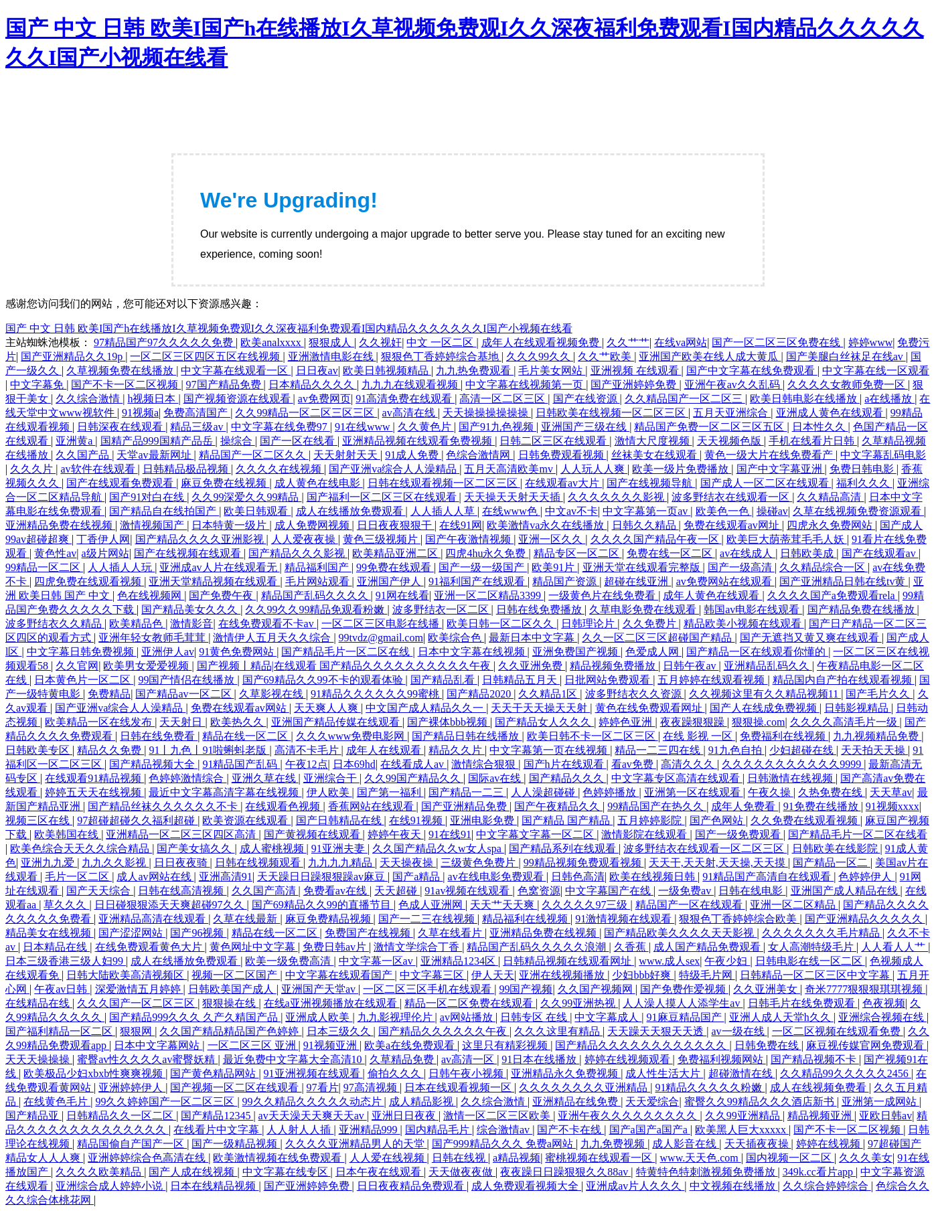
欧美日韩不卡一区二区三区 (592, 736)
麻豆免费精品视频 (329, 918)
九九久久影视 (115, 862)
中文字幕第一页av (646, 511)
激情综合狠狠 (484, 764)
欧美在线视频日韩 (653, 876)
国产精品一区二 (831, 862)
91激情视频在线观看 (624, 918)
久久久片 (33, 469)
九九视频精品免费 (877, 736)
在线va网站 (680, 342)
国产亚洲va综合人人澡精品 (394, 469)
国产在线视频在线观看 (189, 553)
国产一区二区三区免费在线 (777, 342)
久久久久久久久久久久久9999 (793, 764)
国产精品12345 (217, 1115)
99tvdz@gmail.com (381, 637)
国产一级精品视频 (235, 1143)
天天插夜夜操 (757, 1143)
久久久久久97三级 (586, 904)
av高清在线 (410, 412)
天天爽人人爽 (327, 708)
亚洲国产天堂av (319, 989)
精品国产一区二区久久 (254, 455)
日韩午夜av (690, 665)
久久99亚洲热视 (579, 1003)
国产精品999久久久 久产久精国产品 (195, 1017)
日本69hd (354, 764)
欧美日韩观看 (257, 511)
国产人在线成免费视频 (765, 708)
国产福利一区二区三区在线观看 (383, 497)
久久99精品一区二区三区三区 (306, 412)
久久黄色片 (426, 426)
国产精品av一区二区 (184, 694)
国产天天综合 (99, 890)
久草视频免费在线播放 (121, 370)
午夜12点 (306, 764)
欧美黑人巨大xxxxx (742, 1129)
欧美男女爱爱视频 (147, 665)
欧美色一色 (724, 511)
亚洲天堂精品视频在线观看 (214, 581)
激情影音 (191, 623)
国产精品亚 (33, 1115)
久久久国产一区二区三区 (137, 1003)
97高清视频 (371, 1087)
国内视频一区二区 (790, 1157)
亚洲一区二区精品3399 (489, 595)
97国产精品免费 (225, 384)
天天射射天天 (346, 455)
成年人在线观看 (385, 750)
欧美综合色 (456, 637)
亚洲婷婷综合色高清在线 (148, 1157)
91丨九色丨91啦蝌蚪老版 (209, 750)
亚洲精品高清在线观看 (153, 918)
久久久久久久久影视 (617, 497)
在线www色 (511, 511)
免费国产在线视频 (369, 933)
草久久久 (66, 904)
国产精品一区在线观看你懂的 (757, 651)
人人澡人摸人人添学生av (683, 1003)
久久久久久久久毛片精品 (822, 933)
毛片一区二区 (78, 876)
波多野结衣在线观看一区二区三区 (705, 848)
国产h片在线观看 (565, 764)
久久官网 (77, 665)
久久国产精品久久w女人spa (438, 848)
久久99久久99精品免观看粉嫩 (316, 609)
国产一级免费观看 (739, 834)
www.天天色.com (700, 1157)
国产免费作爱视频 (684, 989)
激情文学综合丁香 (418, 947)
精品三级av (198, 426)
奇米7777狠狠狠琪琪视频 (865, 989)
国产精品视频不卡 (815, 1059)
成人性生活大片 (664, 1073)
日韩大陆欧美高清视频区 (126, 975)
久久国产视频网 (596, 989)
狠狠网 (137, 1031)
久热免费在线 (831, 792)
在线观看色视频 (284, 806)
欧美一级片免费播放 (681, 469)
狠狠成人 (331, 342)
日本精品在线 (56, 947)
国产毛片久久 (879, 694)
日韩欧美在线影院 (836, 848)
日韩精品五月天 (521, 679)
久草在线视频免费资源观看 (858, 511)
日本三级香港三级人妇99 (65, 961)
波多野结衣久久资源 (634, 694)
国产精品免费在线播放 (862, 609)
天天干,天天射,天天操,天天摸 (718, 862)
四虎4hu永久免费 (486, 553)
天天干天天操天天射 (540, 708)
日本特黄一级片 (230, 525)
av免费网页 (324, 398)
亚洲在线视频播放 (563, 975)
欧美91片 (554, 567)
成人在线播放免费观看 (351, 511)
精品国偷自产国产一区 (132, 1143)
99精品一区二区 (44, 567)
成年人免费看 (744, 806)
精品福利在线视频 (526, 918)
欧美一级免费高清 (289, 961)
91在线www (364, 426)
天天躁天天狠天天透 (656, 1031)
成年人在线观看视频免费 (541, 342)
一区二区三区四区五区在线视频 (206, 356)
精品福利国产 (318, 567)
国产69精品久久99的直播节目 (323, 904)
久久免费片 (651, 623)
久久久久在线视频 (280, 469)
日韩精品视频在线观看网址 (568, 961)
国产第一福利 (390, 792)
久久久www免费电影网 (352, 736)
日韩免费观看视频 (562, 455)
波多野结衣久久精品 (54, 623)
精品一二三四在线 (659, 750)
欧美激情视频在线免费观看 (278, 1157)
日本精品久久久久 (312, 384)
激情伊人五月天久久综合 (273, 637)
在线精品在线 (38, 1003)
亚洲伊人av (167, 651)
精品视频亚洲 (820, 1115)
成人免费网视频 (313, 525)
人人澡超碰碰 (544, 792)
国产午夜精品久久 (558, 806)
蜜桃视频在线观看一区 (600, 1157)
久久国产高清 (265, 890)
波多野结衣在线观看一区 (732, 497)
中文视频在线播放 (734, 1186)
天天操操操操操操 (487, 412)
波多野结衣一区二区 (441, 609)
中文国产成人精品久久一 (426, 708)
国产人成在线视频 (193, 1172)
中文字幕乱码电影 (883, 455)
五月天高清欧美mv (509, 469)
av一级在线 (739, 1031)
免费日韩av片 (336, 947)
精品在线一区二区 (246, 736)
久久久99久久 (539, 356)
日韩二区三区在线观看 (554, 441)
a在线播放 (889, 398)
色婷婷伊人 (866, 876)
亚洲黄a (75, 441)
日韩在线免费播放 (540, 609)
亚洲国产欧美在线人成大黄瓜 (710, 356)
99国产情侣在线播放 (187, 679)
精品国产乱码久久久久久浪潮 (538, 947)
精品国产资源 (565, 581)
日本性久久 (820, 426)
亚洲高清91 (225, 876)
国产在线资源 (586, 398)
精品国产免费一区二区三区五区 (710, 426)
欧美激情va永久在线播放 (547, 525)
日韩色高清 (578, 876)
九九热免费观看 (475, 370)
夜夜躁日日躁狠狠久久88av (565, 1172)
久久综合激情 (89, 398)
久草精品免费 (403, 1059)
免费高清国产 (196, 412)
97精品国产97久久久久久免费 (165, 342)
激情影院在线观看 (645, 834)
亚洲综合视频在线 (882, 1017)
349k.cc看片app (819, 1172)
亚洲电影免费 (483, 820)
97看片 (323, 1087)
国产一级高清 (741, 567)
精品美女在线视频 (49, 933)
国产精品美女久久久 (190, 609)
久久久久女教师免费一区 (847, 384)
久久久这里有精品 (558, 1031)
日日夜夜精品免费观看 (412, 1186)
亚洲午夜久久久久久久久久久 (629, 1115)
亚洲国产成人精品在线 (846, 890)
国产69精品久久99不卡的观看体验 (324, 679)
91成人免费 (413, 455)
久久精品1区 (549, 694)
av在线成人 (747, 553)
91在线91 (449, 834)
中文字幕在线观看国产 (340, 975)
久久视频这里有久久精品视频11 (765, 694)
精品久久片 (456, 750)
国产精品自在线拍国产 (164, 511)
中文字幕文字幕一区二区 (536, 834)
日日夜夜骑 (182, 862)
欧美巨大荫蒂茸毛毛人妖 (786, 539)
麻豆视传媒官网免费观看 (866, 1045)
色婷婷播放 (610, 792)
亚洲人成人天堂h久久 (781, 1017)
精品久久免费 (110, 750)
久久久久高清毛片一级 (845, 722)
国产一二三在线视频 (427, 918)
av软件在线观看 (98, 469)
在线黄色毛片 (56, 1101)
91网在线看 (402, 595)
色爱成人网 (653, 651)
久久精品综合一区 (823, 567)
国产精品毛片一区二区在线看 (857, 834)
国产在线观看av (880, 553)
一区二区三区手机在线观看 (428, 989)
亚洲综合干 (331, 778)
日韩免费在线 (767, 1045)
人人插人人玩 (121, 567)
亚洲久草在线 (265, 778)
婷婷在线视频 (829, 1143)
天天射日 (182, 722)
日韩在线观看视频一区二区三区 (444, 483)
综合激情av (504, 1129)
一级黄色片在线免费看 (603, 595)
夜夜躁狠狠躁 (693, 722)
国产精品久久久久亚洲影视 (200, 539)
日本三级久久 (340, 1031)
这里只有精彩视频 (506, 1045)
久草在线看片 (451, 933)
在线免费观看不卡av (267, 623)
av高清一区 (469, 1059)
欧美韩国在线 (67, 834)
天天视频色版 (730, 441)
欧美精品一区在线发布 (100, 722)
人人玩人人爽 (593, 469)
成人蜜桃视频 (273, 848)
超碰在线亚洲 (637, 581)
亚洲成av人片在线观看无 (219, 567)
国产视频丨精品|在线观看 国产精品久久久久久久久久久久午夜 (345, 665)
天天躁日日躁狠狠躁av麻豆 (322, 876)
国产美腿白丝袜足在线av (846, 356)
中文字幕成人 (607, 1017)
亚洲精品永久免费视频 (566, 1073)
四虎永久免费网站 (831, 525)
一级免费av (686, 890)
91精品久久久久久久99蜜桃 (376, 694)
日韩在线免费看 (159, 736)
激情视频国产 (153, 525)
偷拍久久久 (396, 1073)
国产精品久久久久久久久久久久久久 (642, 1045)
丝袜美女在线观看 (655, 455)
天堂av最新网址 (154, 455)
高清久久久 (689, 764)
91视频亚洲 (331, 1045)
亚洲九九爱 (49, 862)
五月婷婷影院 (650, 820)
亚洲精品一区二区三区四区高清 (182, 834)
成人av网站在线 (154, 876)
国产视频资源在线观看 (238, 398)
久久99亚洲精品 (744, 1115)
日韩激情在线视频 (791, 778)
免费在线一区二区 (671, 553)
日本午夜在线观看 (379, 1172)
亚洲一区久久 (551, 539)
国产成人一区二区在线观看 (766, 483)
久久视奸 (380, 342)
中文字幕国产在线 (609, 890)
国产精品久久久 (568, 778)
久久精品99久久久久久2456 (845, 1073)
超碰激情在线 (741, 1073)
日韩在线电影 (751, 890)
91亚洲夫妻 (339, 848)
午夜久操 (770, 792)
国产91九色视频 (497, 426)
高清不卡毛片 (308, 750)
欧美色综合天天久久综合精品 (81, 848)
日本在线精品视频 (214, 1186)
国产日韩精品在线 (340, 820)
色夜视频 (883, 1003)
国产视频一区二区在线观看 (235, 1087)
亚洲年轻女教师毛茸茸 (153, 637)
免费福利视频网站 (722, 1059)
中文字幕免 (38, 384)
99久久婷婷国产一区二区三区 (166, 1101)
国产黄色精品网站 (214, 1073)
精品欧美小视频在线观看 (744, 623)
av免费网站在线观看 (725, 581)
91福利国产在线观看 (478, 581)
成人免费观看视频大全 (526, 1186)
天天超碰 (397, 890)
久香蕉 (631, 947)
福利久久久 (864, 483)
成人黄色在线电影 (319, 483)
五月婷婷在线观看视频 (712, 679)
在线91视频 (417, 820)
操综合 (237, 441)
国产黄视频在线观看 (313, 834)
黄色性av (55, 553)
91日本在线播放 (540, 1059)
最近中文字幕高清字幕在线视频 (225, 792)
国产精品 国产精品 (567, 820)
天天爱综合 (652, 1101)
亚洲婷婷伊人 (131, 1087)
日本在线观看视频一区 (459, 1087)
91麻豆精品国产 (685, 1017)
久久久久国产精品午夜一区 (656, 539)
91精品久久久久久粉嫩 (710, 1087)
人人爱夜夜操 (304, 539)
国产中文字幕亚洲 (780, 469)
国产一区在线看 (298, 441)
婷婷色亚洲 (627, 722)
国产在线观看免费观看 (121, 483)
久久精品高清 (830, 497)
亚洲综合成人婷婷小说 (110, 1186)
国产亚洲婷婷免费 (635, 384)
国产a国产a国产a (649, 1129)
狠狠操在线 (230, 1003)
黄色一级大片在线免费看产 (770, 455)
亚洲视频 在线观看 (636, 370)
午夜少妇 (727, 961)
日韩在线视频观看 (259, 862)
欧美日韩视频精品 (387, 370)
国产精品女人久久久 (544, 722)
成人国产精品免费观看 (708, 947)
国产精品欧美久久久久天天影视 (680, 933)
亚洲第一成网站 (880, 1101)
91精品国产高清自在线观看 (768, 876)
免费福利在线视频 (784, 736)
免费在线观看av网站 (240, 708)
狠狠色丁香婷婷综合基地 (441, 356)
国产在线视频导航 (651, 483)
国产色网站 (718, 820)
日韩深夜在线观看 (121, 426)
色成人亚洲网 (431, 904)
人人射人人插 (299, 1129)
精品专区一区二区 (578, 553)
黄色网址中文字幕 (254, 947)
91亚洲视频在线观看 (313, 1073)
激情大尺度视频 (653, 441)
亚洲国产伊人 (390, 581)
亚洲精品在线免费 (576, 1101)
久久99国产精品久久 (413, 778)
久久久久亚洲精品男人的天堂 (356, 1143)
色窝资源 (539, 890)
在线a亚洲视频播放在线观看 (332, 1003)
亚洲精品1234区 (459, 961)
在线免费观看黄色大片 (150, 947)
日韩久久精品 (645, 525)
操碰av (772, 511)
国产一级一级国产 (483, 567)
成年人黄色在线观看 (712, 595)
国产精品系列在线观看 (564, 848)
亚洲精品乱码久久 (768, 665)
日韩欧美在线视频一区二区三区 (612, 412)
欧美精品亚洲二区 (396, 553)
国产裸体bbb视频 (448, 722)
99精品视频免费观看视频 (584, 862)
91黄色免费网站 (238, 651)
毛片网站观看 (318, 581)
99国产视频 (525, 989)
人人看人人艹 (894, 947)
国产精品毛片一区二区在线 (346, 651)
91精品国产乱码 (241, 764)
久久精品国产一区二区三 (685, 398)
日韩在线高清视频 (182, 890)
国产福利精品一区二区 (60, 1031)
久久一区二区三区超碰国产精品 (658, 637)
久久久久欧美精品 (100, 1172)
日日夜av (317, 370)
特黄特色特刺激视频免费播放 (707, 1172)
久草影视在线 (272, 694)
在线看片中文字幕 (217, 1129)
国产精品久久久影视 (297, 553)
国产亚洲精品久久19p (73, 356)
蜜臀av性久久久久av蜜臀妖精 (147, 1059)
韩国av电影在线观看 (753, 609)
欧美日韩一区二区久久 (501, 623)
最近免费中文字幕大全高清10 (294, 1059)
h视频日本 (152, 398)
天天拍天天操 (874, 750)
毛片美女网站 (551, 370)
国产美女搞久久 (195, 848)
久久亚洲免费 (531, 665)
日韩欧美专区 (38, 750)
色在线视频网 (150, 595)
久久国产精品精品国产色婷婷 (230, 1031)
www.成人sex (669, 961)
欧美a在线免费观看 (410, 1045)
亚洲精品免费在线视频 (60, 525)
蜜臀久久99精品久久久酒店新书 (760, 1101)
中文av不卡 (571, 511)
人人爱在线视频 (388, 1157)
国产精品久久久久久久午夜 (444, 1031)
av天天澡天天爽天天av (312, 1115)
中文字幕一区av (377, 961)
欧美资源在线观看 (246, 820)
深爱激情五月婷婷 (139, 989)
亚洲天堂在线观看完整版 (642, 567)
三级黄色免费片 (479, 862)
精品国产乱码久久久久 (316, 595)
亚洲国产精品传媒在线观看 (336, 722)
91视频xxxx (892, 806)
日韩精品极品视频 (187, 469)
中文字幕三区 (433, 975)
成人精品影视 (422, 1101)
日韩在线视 (460, 1157)
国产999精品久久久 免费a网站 (504, 1143)
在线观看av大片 (563, 483)
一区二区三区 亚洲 (253, 1045)
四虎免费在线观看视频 (89, 581)
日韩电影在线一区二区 (810, 961)
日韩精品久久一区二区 (121, 1115)
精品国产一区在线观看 (690, 904)
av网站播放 (467, 1017)
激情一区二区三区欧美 (498, 1115)
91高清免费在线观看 (405, 398)
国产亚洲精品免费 (465, 806)
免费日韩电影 (863, 469)
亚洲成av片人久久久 (635, 1186)
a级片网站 (105, 553)
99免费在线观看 (395, 567)
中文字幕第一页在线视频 (549, 750)
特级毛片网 (707, 975)
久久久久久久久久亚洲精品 (584, 1087)
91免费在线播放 (822, 806)
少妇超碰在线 (802, 750)
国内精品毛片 (438, 1129)
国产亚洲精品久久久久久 (865, 918)
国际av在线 (496, 778)
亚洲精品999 (369, 1129)
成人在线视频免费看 (819, 1087)
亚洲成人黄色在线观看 (831, 412)
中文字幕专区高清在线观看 (677, 778)
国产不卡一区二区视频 (126, 384)
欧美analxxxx (272, 342)
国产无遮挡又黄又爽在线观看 (811, 637)
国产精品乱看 (443, 679)
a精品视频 (516, 1157)
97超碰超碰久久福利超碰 (137, 820)
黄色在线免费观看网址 (650, 708)
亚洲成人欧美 (318, 1017)
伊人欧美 (329, 792)
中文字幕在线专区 (286, 1172)
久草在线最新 (246, 918)
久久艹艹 (628, 342)
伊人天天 (492, 975)
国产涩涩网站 (131, 933)
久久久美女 (865, 1157)
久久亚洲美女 (766, 989)
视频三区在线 (38, 820)
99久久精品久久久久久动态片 (313, 1101)
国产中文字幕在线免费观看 (751, 370)
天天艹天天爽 (503, 904)
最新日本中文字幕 (533, 637)
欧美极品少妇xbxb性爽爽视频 (94, 1073)
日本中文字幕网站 (158, 1045)
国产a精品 (417, 876)
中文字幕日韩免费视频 (82, 651)
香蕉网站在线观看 (372, 806)
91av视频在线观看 (468, 890)
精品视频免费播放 (614, 665)
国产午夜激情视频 (469, 539)
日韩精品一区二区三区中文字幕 (816, 975)
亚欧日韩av (885, 1115)
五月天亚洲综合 (732, 412)
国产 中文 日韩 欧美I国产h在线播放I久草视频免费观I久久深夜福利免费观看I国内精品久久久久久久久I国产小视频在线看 (288, 328)
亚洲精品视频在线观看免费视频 (418, 441)
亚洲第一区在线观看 (693, 792)
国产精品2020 (480, 694)
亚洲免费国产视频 (576, 651)
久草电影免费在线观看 (644, 609)
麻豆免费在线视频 (225, 483)
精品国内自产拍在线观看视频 (844, 679)
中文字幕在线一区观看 (875, 370)
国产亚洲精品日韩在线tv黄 (843, 581)
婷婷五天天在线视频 (94, 792)
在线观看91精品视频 (94, 778)
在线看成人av (413, 764)
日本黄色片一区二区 (83, 679)
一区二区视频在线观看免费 (837, 1031)
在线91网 (460, 525)
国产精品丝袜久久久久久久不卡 (164, 806)
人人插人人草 (443, 511)
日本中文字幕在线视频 (473, 651)
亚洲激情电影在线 (332, 356)
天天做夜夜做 (461, 1172)
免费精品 (109, 694)
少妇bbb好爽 (643, 975)
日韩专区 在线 (535, 1017)
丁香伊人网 (103, 539)
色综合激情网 (479, 455)
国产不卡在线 (570, 1129)
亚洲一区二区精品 (794, 904)
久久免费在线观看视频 (805, 820)
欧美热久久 (238, 722)
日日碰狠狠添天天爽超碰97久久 (170, 904)
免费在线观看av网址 (733, 525)
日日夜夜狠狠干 (396, 525)
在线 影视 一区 (699, 736)
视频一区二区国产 (235, 975)
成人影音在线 (685, 1143)
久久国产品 (84, 455)
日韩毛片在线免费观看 (803, 1003)
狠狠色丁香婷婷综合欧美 (739, 918)
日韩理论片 (589, 623)
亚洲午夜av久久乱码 (733, 384)
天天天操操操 (38, 1059)
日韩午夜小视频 (467, 1073)
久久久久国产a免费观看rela (832, 595)
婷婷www (870, 342)
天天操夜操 (408, 862)
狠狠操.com (758, 722)
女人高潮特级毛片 (812, 947)
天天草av (891, 792)
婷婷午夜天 (396, 834)
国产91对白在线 (148, 497)
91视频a (140, 412)
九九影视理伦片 (396, 1017)
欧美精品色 (137, 623)
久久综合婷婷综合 (827, 1186)
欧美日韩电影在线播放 (805, 398)
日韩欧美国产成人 (232, 989)
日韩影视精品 (857, 708)
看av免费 (633, 764)
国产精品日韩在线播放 (467, 736)
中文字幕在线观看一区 (236, 370)
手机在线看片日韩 (813, 441)
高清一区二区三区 (503, 398)
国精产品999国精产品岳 (158, 441)
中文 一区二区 (441, 342)
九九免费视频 (613, 1143)
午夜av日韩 (62, 989)
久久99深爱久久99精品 (246, 497)
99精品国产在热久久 (656, 806)
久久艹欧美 (606, 356)
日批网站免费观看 (608, 679)
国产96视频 (198, 933)
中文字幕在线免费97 (280, 426)
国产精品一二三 (467, 792)
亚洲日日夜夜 (405, 1115)
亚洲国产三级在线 (585, 426)
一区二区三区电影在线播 (381, 623)
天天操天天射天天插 (513, 497)
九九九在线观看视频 (411, 384)
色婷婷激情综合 (187, 778)
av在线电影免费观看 (497, 876)
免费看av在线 (336, 890)
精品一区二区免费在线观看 (470, 1003)
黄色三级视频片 (381, 539)
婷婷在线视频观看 (628, 1059)
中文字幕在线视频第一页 (525, 384)
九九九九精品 (341, 862)
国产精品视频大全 (153, 764)
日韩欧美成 (808, 553)
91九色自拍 (736, 750)
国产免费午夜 (222, 595)
